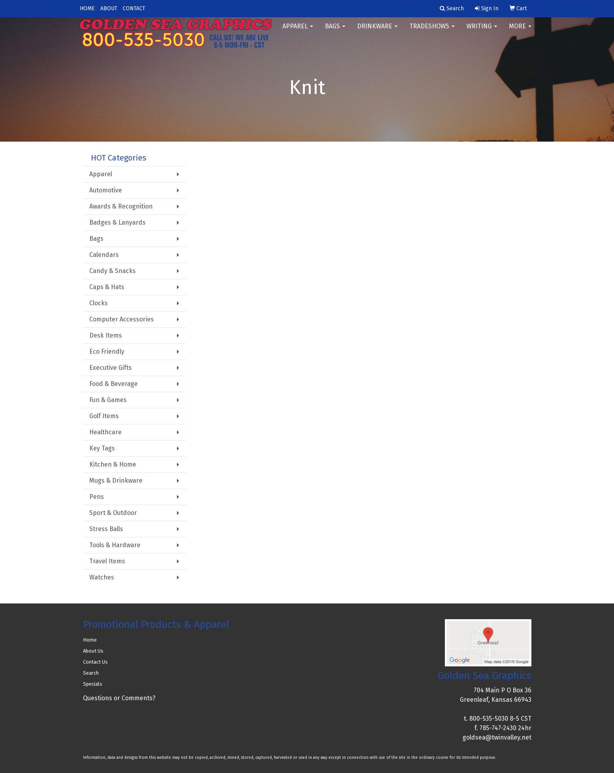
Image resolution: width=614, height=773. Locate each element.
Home (90, 640)
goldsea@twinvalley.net (497, 737)
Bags (335, 31)
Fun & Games (108, 400)
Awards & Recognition (121, 206)
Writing (481, 31)
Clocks (98, 303)
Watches (101, 577)
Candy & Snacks (112, 271)
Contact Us (95, 662)
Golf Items (104, 416)
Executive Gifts (110, 367)
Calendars (104, 254)
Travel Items (107, 561)
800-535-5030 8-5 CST (500, 718)
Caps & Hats (106, 287)
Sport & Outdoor (113, 513)
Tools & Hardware (114, 545)
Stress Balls (106, 529)
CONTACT (134, 8)
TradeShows (432, 31)
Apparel (297, 31)
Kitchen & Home (112, 464)
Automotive (105, 190)
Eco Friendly (106, 351)
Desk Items (105, 335)
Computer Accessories (121, 319)
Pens (96, 496)
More (520, 31)
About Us (93, 651)
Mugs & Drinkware (115, 480)
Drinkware (377, 31)
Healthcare (105, 432)
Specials (92, 684)
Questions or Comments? (119, 698)
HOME (87, 8)
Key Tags (102, 448)
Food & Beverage (113, 383)
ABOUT (108, 8)
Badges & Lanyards (117, 222)
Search (91, 673)
